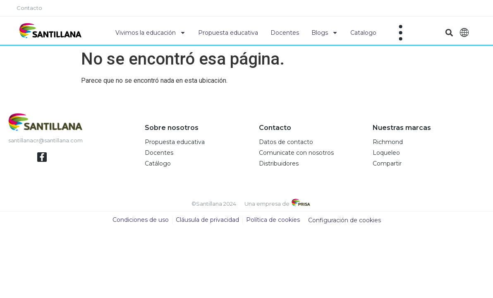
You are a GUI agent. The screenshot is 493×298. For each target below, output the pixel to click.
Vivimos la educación (150, 33)
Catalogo (363, 32)
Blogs (324, 33)
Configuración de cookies (344, 220)
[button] (449, 33)
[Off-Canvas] (401, 33)
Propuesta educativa (228, 32)
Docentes (284, 32)
